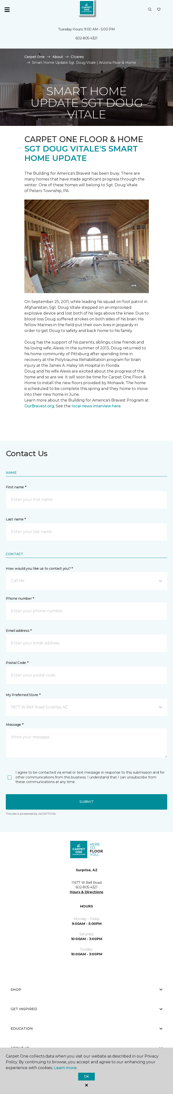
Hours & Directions (86, 892)
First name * (16, 487)
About (57, 57)
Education (86, 1028)
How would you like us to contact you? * (39, 568)
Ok (86, 1076)
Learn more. (65, 1067)
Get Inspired (86, 1009)
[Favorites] (158, 9)
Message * (14, 724)
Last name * (16, 519)
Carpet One (34, 57)
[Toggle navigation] (7, 10)
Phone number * (20, 598)
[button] (149, 9)
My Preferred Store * (23, 695)
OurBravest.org (39, 406)
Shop (86, 989)
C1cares (77, 57)
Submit (86, 801)
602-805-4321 (86, 38)
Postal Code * (17, 662)
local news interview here (96, 406)
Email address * (19, 630)
